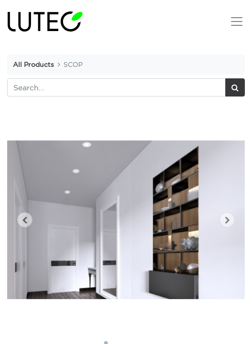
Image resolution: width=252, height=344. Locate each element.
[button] (25, 220)
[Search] (235, 87)
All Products (33, 64)
